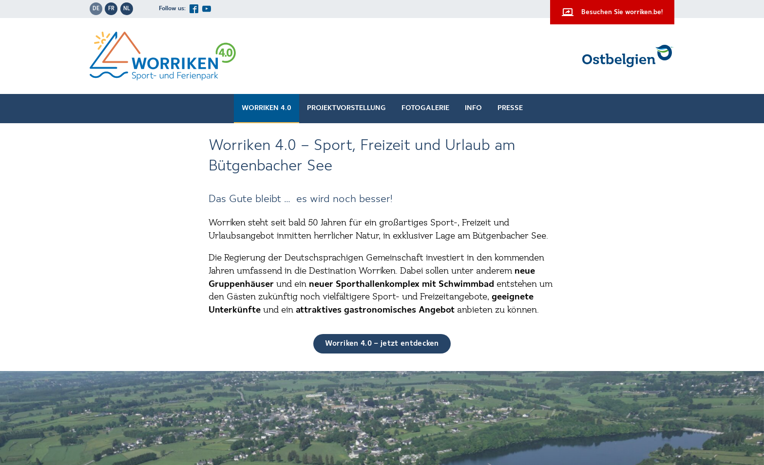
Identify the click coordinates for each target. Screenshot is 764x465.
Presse (510, 108)
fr (111, 8)
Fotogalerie (425, 108)
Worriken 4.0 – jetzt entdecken (382, 344)
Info (473, 108)
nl (126, 8)
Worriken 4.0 (266, 108)
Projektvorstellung (346, 108)
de (96, 8)
